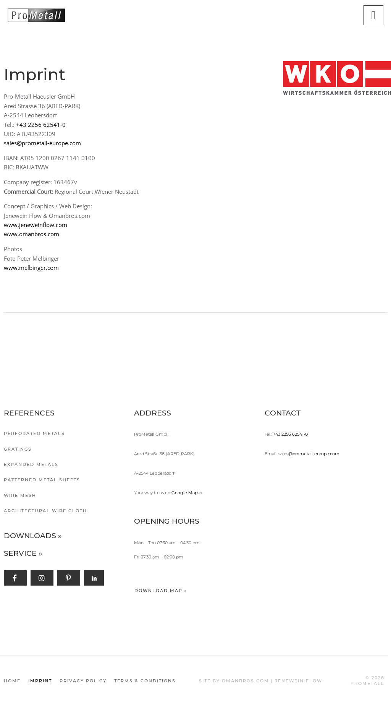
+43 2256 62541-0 (41, 124)
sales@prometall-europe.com (42, 143)
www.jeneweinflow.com (35, 225)
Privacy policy (83, 680)
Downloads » (33, 535)
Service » (23, 553)
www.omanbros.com (31, 234)
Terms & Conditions (145, 680)
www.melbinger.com (31, 267)
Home (12, 680)
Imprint (40, 680)
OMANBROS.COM (245, 680)
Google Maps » (186, 492)
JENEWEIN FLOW (298, 680)
